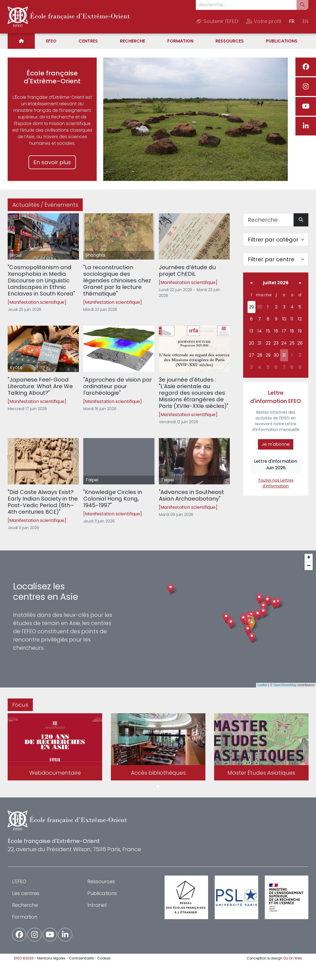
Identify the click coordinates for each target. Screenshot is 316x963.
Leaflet (262, 685)
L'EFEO (19, 881)
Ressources (230, 41)
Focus (20, 705)
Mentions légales (51, 958)
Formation (180, 41)
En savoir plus (52, 162)
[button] (251, 624)
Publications (281, 41)
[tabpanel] (55, 748)
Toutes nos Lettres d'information (276, 483)
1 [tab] (158, 786)
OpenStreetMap (285, 685)
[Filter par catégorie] (276, 239)
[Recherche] (268, 219)
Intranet (97, 905)
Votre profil (263, 21)
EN (305, 21)
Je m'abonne (276, 444)
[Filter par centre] (276, 259)
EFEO (51, 41)
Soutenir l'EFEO (217, 21)
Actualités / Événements (45, 205)
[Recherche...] (246, 5)
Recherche (132, 41)
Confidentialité (81, 958)
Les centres (25, 893)
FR (292, 21)
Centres (88, 41)
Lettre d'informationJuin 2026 (275, 464)
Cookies (104, 958)
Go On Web (292, 958)
